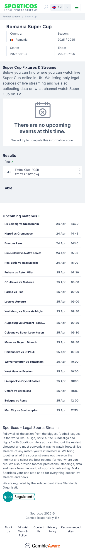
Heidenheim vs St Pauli (19, 352)
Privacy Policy (52, 529)
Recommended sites (70, 529)
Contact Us (39, 529)
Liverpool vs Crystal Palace (22, 381)
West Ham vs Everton (18, 371)
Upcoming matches (22, 216)
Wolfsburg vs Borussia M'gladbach (26, 311)
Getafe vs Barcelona (18, 390)
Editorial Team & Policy (23, 531)
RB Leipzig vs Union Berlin (22, 223)
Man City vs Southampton (21, 410)
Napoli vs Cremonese (19, 233)
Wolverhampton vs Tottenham (24, 361)
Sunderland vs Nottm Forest (23, 253)
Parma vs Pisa (14, 292)
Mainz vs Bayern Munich (20, 342)
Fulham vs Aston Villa (19, 272)
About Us (8, 529)
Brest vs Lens (13, 243)
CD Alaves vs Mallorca (19, 282)
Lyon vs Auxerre (15, 301)
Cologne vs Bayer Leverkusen (24, 332)
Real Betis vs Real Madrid (21, 262)
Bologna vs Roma (16, 400)
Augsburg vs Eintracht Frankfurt (26, 322)
